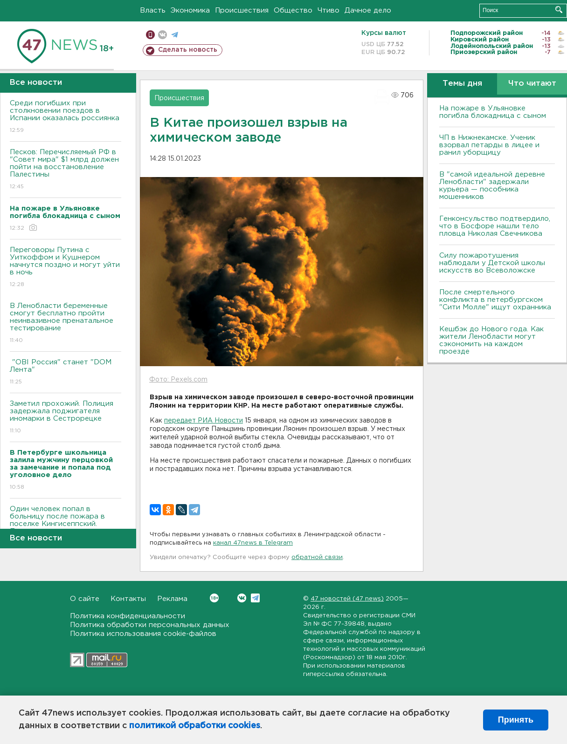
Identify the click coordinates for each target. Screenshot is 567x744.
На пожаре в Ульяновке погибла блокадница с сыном (492, 112)
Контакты (128, 599)
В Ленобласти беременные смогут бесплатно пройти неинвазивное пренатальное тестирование (65, 323)
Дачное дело (368, 10)
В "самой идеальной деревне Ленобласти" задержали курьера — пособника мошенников (492, 185)
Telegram (255, 598)
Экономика (190, 10)
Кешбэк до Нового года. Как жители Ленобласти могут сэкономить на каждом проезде (491, 340)
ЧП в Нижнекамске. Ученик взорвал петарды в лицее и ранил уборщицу (489, 145)
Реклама (172, 599)
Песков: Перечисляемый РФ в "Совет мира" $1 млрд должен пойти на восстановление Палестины (65, 170)
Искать (558, 9)
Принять (515, 719)
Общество (293, 10)
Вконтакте (214, 598)
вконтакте (162, 34)
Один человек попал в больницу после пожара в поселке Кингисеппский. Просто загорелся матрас (65, 526)
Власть (153, 10)
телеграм (174, 34)
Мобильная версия (150, 34)
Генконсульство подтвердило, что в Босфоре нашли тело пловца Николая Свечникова (494, 226)
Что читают (532, 83)
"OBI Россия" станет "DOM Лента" (65, 372)
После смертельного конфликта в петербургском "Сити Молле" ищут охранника (495, 299)
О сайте (84, 599)
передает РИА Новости (203, 420)
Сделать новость (187, 50)
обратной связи (317, 557)
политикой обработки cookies (194, 726)
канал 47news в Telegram (253, 543)
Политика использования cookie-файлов (143, 634)
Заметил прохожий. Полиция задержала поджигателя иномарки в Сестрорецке (65, 418)
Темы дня (462, 83)
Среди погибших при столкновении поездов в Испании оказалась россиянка (65, 117)
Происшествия (242, 10)
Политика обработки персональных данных (149, 625)
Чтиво (328, 10)
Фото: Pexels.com (178, 379)
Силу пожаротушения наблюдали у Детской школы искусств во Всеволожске (492, 263)
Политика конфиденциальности (127, 616)
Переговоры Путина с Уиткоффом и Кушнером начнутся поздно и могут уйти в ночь (65, 267)
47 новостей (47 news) (347, 598)
